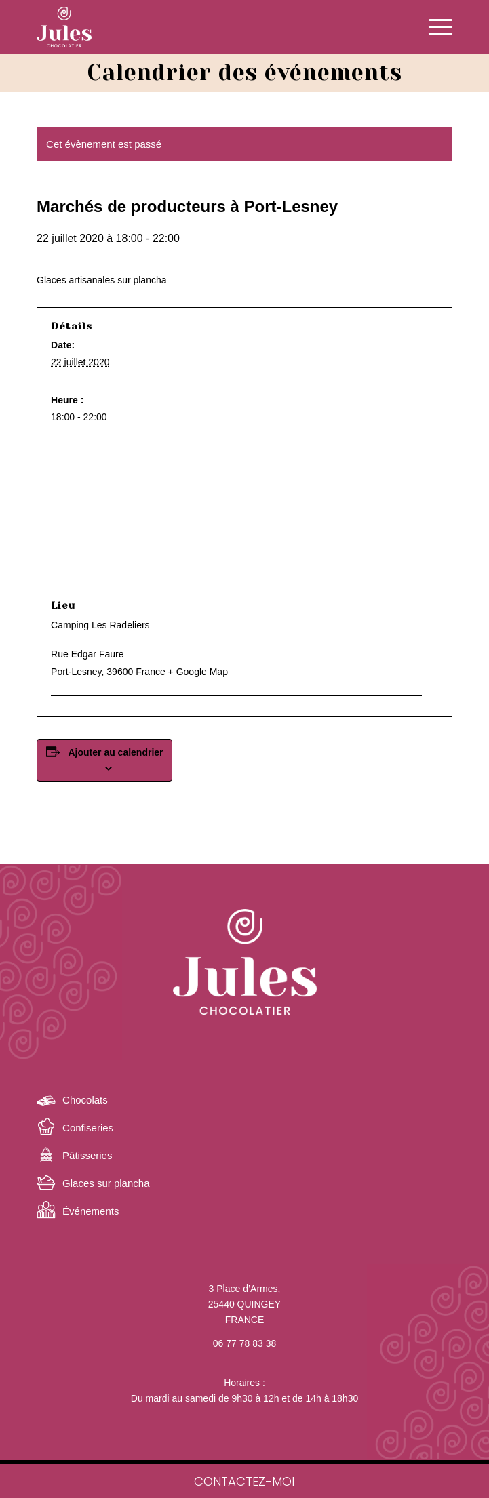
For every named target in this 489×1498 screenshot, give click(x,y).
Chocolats (85, 1100)
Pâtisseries (87, 1155)
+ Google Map (198, 671)
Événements (90, 1211)
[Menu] (433, 27)
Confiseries (87, 1127)
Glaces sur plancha (105, 1183)
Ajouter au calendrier (116, 752)
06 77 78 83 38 (244, 1343)
